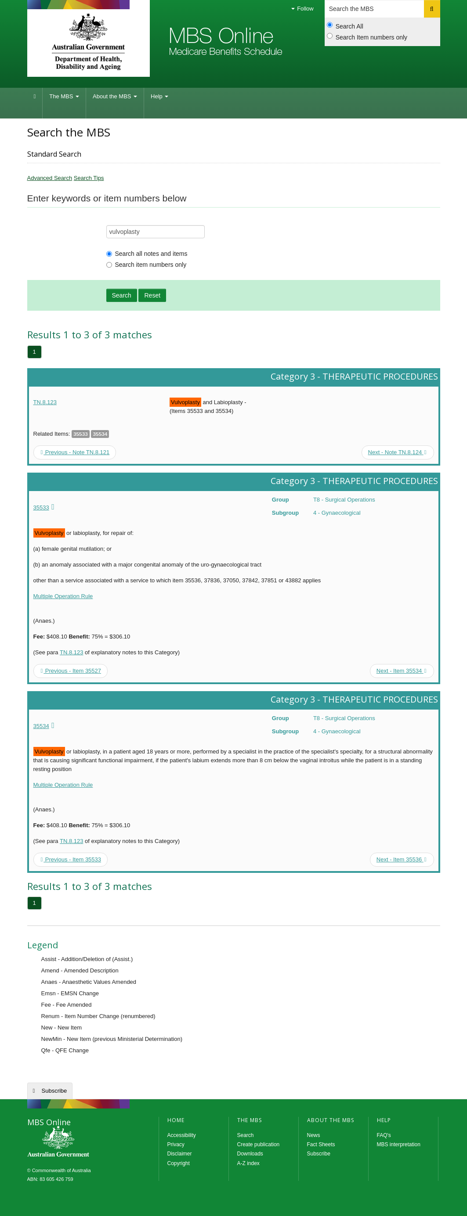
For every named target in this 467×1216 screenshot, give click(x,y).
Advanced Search (49, 178)
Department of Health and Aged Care (88, 41)
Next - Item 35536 (401, 859)
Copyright (178, 1163)
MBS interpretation (398, 1144)
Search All (345, 26)
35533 (41, 507)
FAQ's (384, 1135)
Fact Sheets (321, 1144)
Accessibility (181, 1135)
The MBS (64, 96)
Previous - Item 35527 (71, 670)
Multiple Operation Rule (63, 596)
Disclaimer (179, 1154)
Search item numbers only (146, 264)
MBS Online (82, 1142)
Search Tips (89, 178)
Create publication (258, 1144)
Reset (152, 295)
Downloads (250, 1154)
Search (121, 295)
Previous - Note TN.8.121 (75, 452)
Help (159, 96)
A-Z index (248, 1163)
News (313, 1135)
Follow (302, 8)
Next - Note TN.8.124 (397, 452)
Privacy (176, 1144)
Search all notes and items (147, 253)
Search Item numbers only (367, 37)
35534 (41, 726)
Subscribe (54, 1090)
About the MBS (115, 96)
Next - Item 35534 (401, 670)
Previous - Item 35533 (71, 859)
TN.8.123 (45, 402)
